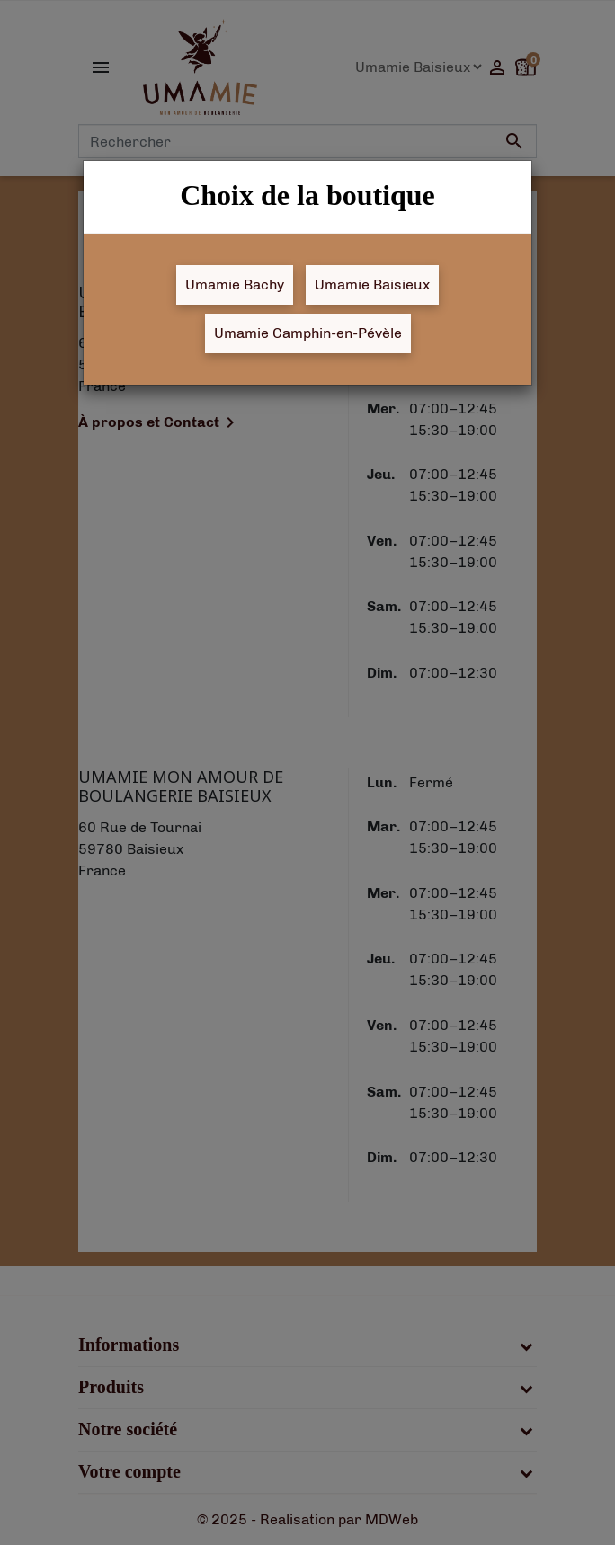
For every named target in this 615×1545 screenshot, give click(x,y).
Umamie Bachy (234, 284)
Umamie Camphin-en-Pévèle (308, 333)
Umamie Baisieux (372, 284)
